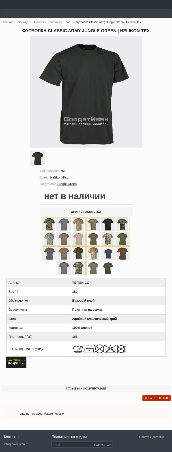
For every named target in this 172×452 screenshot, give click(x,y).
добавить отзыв (156, 398)
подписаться (102, 444)
